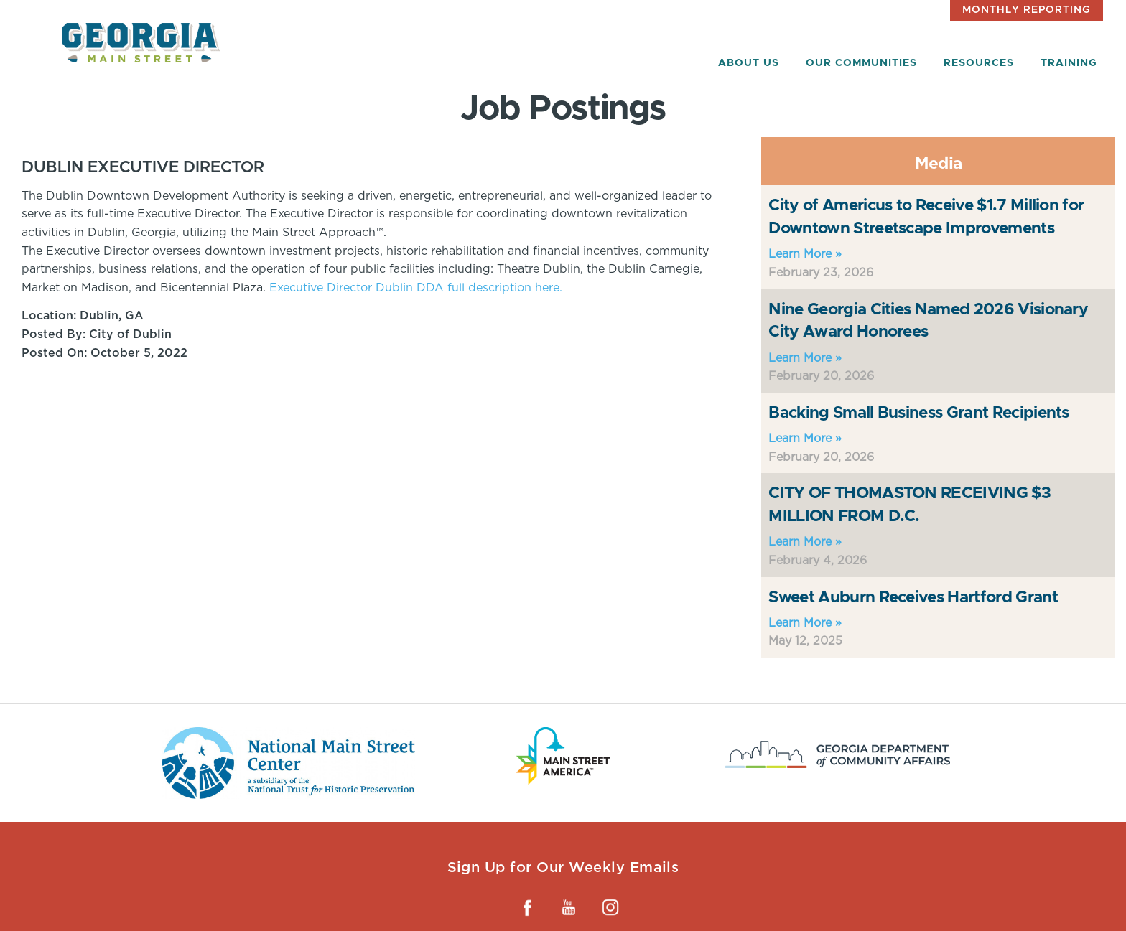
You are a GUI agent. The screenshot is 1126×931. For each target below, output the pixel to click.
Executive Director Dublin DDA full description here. (415, 287)
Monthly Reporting (1026, 10)
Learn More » (805, 254)
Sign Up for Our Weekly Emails (563, 867)
